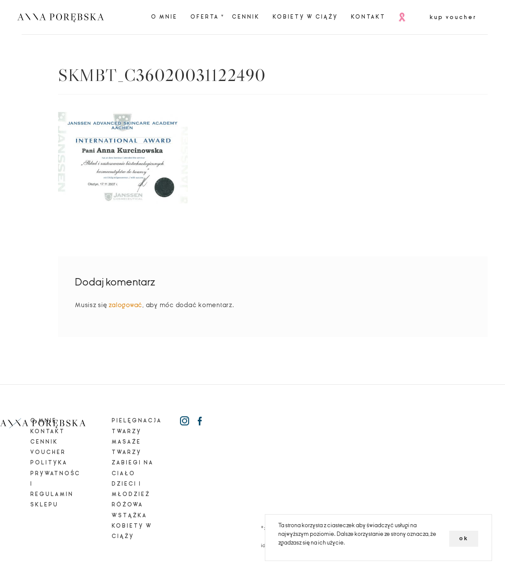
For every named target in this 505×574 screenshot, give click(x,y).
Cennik (246, 16)
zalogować (125, 305)
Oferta (204, 16)
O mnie (164, 16)
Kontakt (368, 16)
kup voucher (453, 17)
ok (463, 538)
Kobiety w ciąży (305, 16)
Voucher (48, 452)
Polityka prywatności (55, 473)
